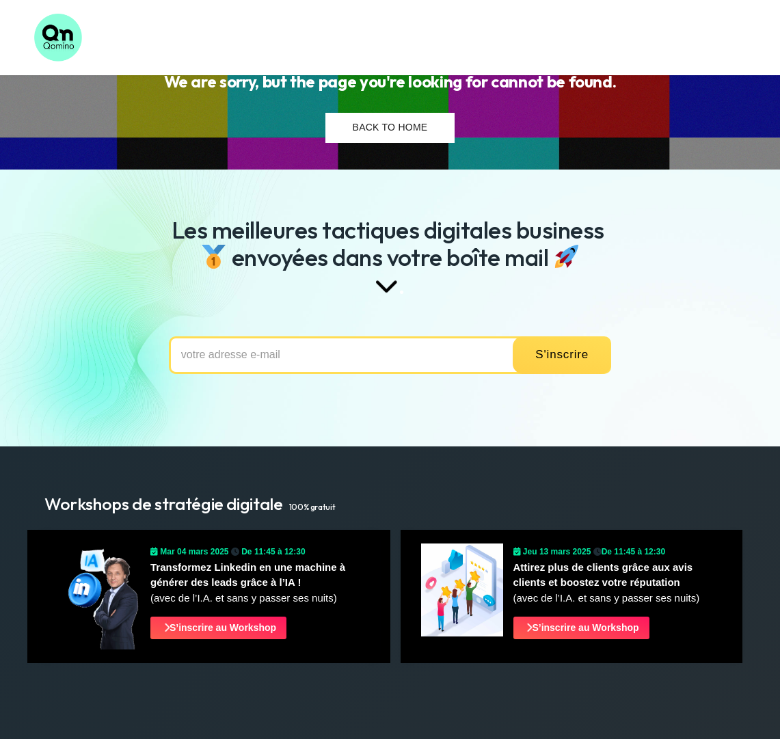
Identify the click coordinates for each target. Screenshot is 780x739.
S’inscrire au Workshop (219, 627)
